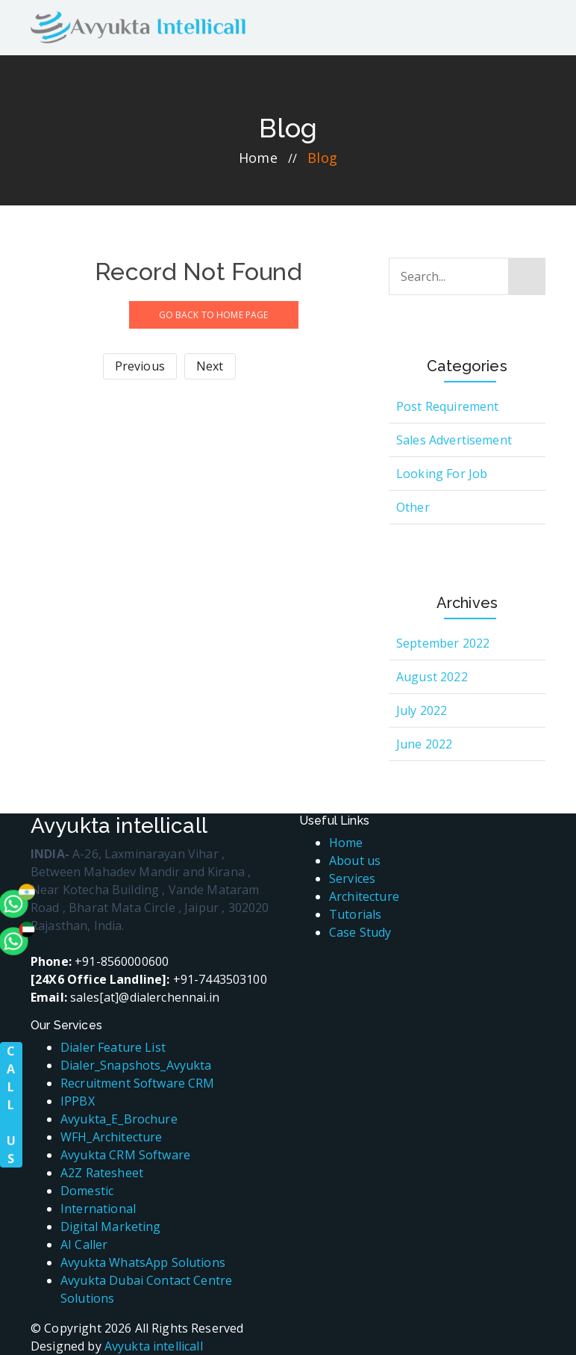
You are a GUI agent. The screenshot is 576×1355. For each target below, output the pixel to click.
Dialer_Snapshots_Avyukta (136, 1065)
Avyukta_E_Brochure (119, 1119)
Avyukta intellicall (153, 1346)
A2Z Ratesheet (101, 1173)
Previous (140, 366)
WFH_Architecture (111, 1137)
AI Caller (83, 1244)
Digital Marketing (110, 1226)
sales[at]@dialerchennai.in (125, 997)
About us (355, 860)
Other (413, 507)
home (258, 158)
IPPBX (77, 1101)
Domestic (86, 1190)
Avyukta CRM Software (125, 1155)
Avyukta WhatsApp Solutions (142, 1262)
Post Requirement (447, 406)
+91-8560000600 (100, 961)
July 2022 (421, 710)
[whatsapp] (41, 840)
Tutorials (355, 914)
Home (346, 842)
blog (322, 158)
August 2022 (432, 677)
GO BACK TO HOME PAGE (214, 314)
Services (352, 878)
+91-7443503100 (149, 979)
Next (210, 366)
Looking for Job (441, 473)
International (98, 1208)
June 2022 (424, 744)
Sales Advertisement (454, 440)
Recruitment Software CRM (137, 1083)
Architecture (364, 896)
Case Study (360, 932)
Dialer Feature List (113, 1047)
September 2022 (442, 643)
